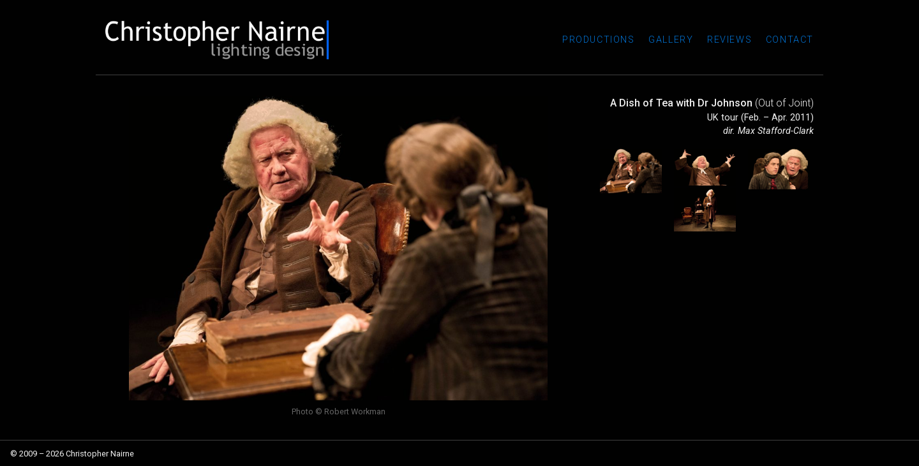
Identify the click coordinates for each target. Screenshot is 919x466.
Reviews (729, 39)
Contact (790, 39)
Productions (598, 39)
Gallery (670, 39)
